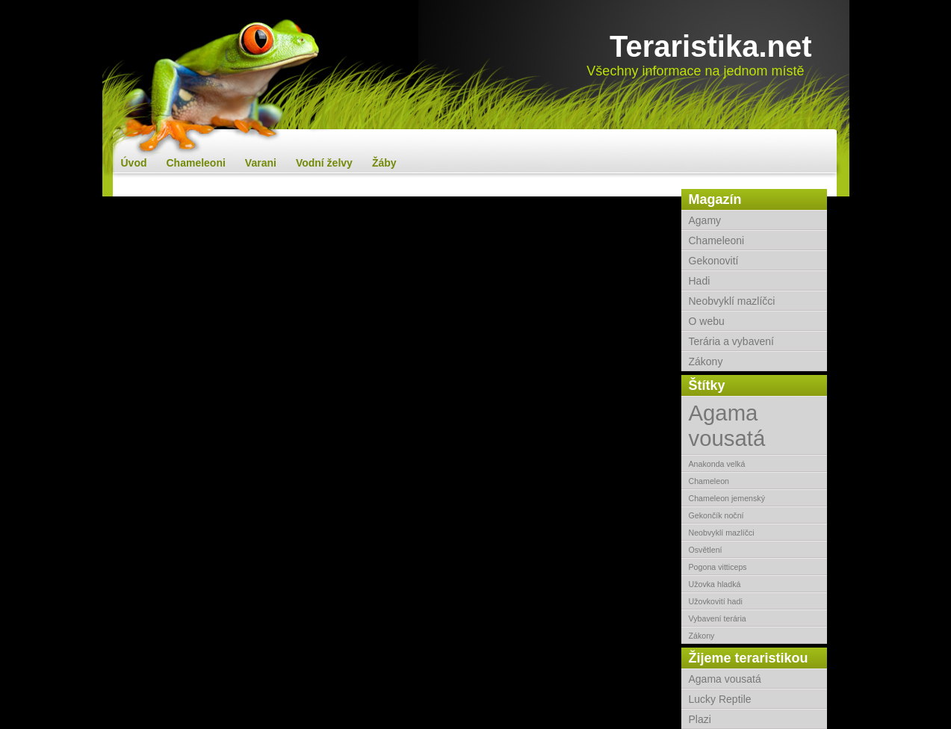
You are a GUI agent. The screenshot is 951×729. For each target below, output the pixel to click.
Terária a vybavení (731, 341)
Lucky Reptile (720, 699)
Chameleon (709, 481)
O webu (707, 321)
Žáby (384, 163)
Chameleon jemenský (727, 498)
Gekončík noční (716, 515)
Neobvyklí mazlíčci (732, 301)
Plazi (700, 719)
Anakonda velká (717, 463)
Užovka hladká (715, 584)
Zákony (706, 361)
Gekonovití (714, 261)
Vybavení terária (717, 618)
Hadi (699, 281)
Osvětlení (705, 549)
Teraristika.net (711, 46)
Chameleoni (196, 163)
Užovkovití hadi (716, 601)
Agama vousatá (727, 425)
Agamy (705, 220)
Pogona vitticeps (718, 566)
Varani (260, 163)
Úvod (134, 163)
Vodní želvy (324, 163)
